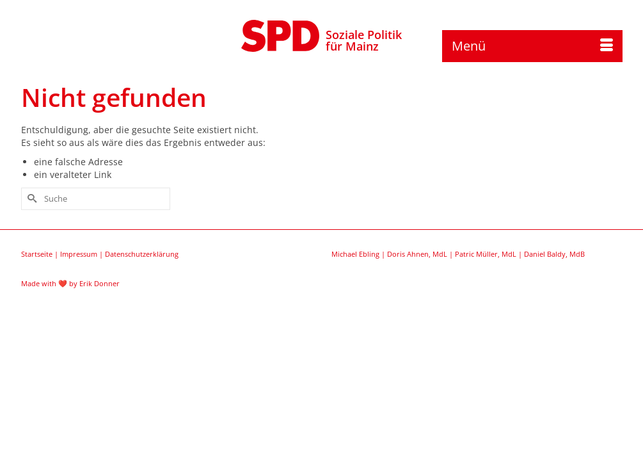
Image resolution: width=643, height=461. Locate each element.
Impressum (78, 314)
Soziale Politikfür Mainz (364, 40)
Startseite (36, 314)
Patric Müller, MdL (485, 314)
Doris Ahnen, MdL (417, 314)
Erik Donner (99, 344)
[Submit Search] (30, 259)
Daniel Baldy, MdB (554, 314)
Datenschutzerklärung (142, 314)
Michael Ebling (355, 314)
